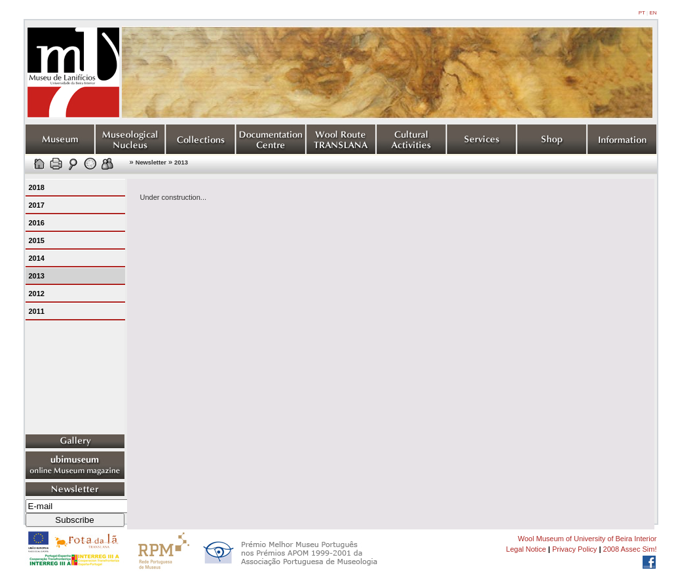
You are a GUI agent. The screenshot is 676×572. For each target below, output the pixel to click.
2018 (37, 187)
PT (642, 13)
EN (652, 13)
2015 (37, 240)
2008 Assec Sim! (630, 549)
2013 (181, 162)
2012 (37, 293)
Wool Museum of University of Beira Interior (587, 539)
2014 (37, 258)
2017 (37, 205)
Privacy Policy (574, 549)
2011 (37, 311)
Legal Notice (526, 549)
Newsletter (151, 162)
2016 (37, 223)
